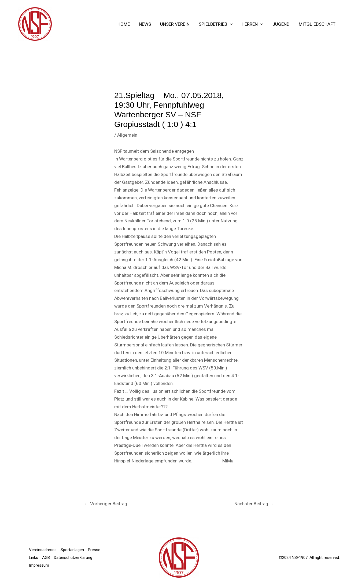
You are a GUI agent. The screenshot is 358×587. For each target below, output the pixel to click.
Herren (252, 24)
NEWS (145, 24)
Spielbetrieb (215, 24)
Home (123, 24)
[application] (229, 24)
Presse (94, 549)
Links (33, 557)
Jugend (281, 24)
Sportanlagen (72, 549)
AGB (46, 557)
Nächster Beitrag (254, 503)
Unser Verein (175, 24)
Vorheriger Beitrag (105, 503)
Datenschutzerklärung (73, 557)
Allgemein (127, 135)
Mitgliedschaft (317, 24)
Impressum (39, 565)
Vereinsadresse (43, 549)
